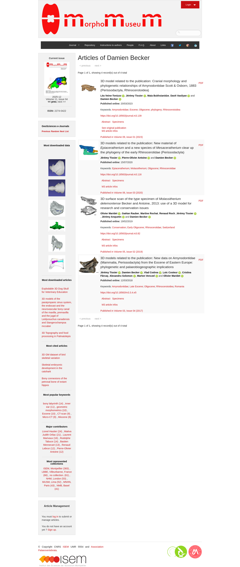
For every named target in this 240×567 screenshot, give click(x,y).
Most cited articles (56, 345)
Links (163, 45)
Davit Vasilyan (178, 95)
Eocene (134, 109)
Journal (72, 45)
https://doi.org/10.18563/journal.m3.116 (121, 174)
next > (98, 65)
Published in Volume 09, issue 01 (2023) (122, 137)
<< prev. (52, 101)
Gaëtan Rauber (130, 213)
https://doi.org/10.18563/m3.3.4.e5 (118, 292)
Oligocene (144, 109)
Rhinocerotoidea (171, 109)
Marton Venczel (146, 275)
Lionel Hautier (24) (52, 431)
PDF (201, 83)
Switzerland (169, 227)
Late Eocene (136, 286)
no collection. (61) (59, 475)
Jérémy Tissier (134, 95)
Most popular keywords (56, 394)
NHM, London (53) (56, 478)
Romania (179, 286)
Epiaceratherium (120, 168)
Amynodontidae (120, 109)
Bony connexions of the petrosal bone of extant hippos (54, 381)
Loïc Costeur (170, 272)
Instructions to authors (111, 45)
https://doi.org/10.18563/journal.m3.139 (121, 115)
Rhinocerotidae (168, 168)
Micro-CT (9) (49, 417)
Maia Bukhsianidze (158, 95)
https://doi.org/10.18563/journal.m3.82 (120, 233)
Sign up (52, 529)
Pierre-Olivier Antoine (134, 157)
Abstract (106, 121)
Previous (46, 131)
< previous (85, 65)
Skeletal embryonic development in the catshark (52, 368)
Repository (90, 45)
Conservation (119, 227)
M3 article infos (110, 131)
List (67, 131)
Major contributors (56, 426)
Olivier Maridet (109, 213)
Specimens (118, 121)
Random (55, 131)
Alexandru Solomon (121, 275)
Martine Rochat (149, 213)
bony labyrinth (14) (53, 403)
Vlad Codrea (151, 272)
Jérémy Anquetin (111, 216)
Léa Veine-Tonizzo (111, 95)
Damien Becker (109, 99)
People (130, 45)
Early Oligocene (135, 227)
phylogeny (156, 109)
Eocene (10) (48, 413)
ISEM (66, 546)
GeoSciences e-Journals (55, 126)
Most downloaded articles (57, 280)
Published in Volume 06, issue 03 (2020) (122, 192)
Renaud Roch (167, 213)
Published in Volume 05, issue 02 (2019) (122, 251)
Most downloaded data (57, 145)
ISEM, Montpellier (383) (56, 468)
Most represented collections (57, 462)
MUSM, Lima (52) (51, 482)
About (153, 45)
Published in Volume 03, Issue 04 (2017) (122, 310)
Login (188, 4)
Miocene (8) (64, 417)
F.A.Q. (142, 45)
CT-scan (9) (63, 413)
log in (55, 516)
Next (62, 131)
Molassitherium (138, 168)
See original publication (114, 128)
